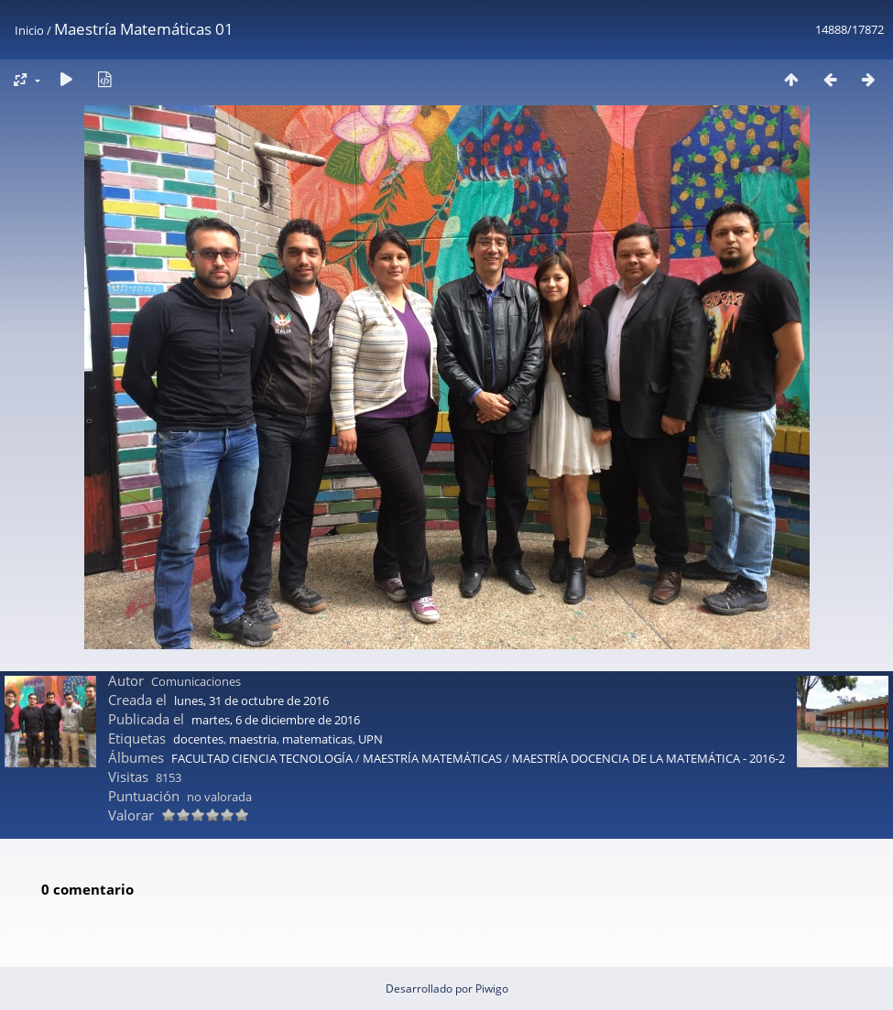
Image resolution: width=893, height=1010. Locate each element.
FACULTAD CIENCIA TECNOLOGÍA (262, 758)
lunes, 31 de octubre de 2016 (251, 700)
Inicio (29, 30)
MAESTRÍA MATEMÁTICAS (434, 758)
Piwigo (491, 988)
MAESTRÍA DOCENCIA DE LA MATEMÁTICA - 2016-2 (648, 758)
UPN (370, 739)
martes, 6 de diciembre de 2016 (275, 719)
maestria (253, 739)
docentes (198, 739)
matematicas (317, 739)
